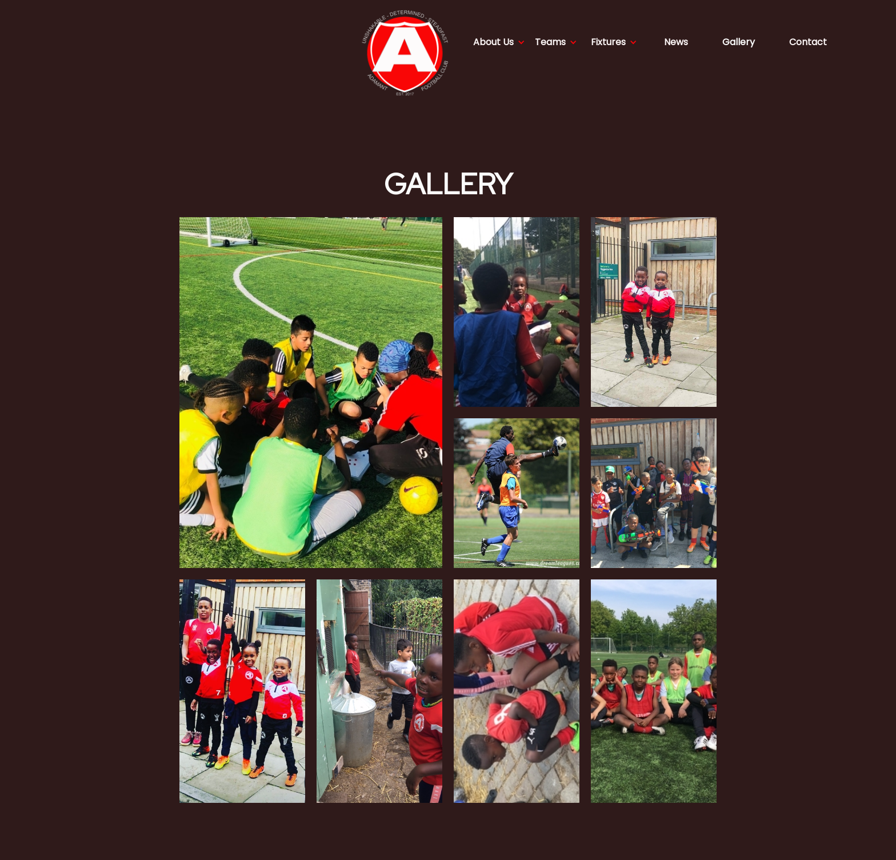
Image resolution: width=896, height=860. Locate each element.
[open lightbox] (310, 392)
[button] (499, 42)
